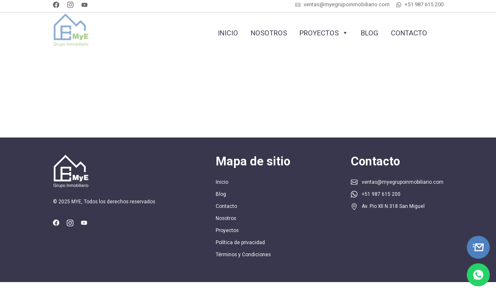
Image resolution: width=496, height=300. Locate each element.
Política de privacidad (240, 242)
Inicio (228, 33)
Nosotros (269, 33)
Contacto (409, 33)
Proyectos (324, 33)
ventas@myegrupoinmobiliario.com (347, 4)
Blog (369, 33)
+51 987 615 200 (424, 4)
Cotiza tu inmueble (152, 56)
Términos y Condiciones (243, 255)
